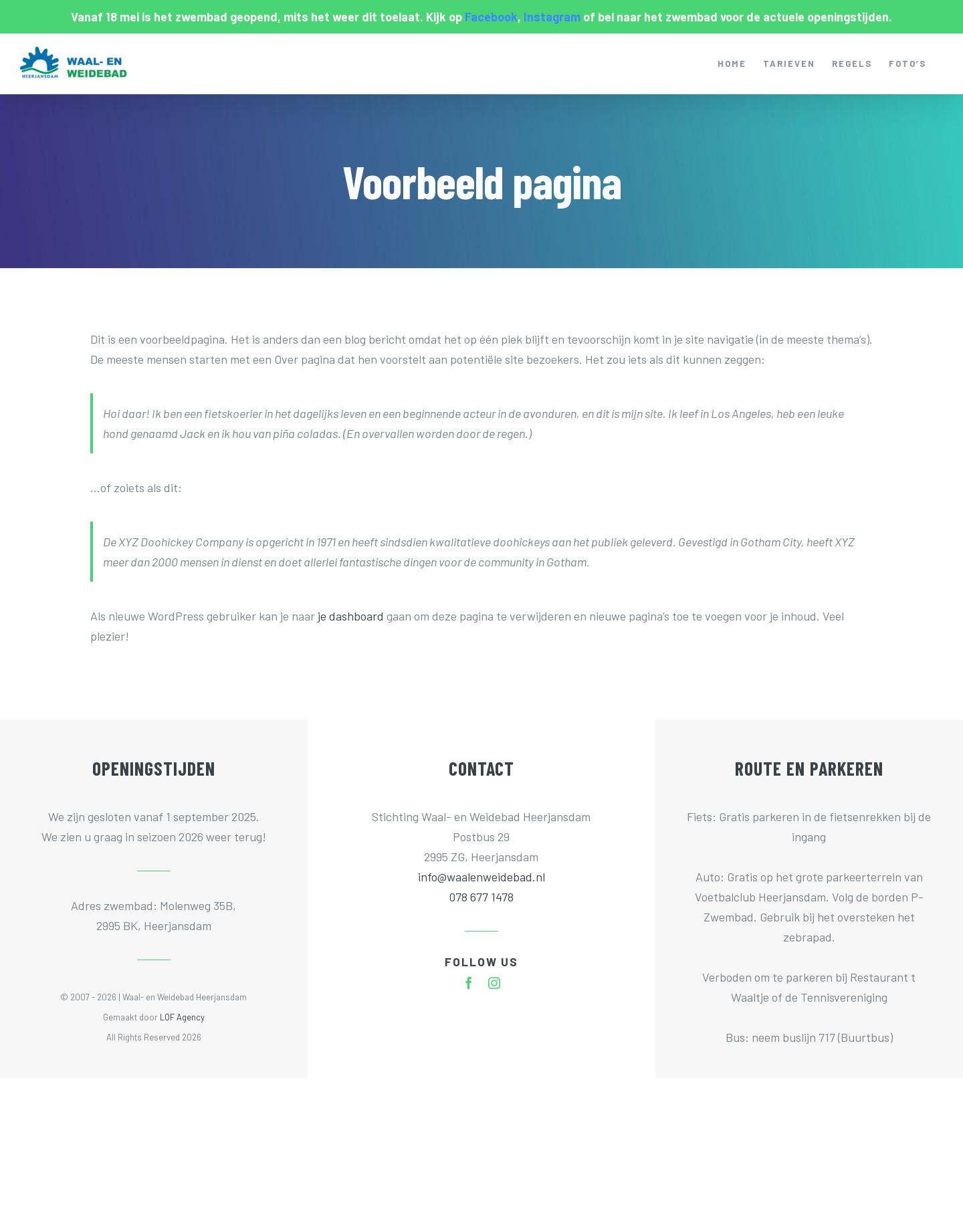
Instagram (552, 16)
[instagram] (494, 983)
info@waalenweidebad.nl (481, 876)
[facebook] (469, 983)
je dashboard (351, 615)
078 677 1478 (481, 896)
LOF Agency (182, 1017)
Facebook (491, 16)
